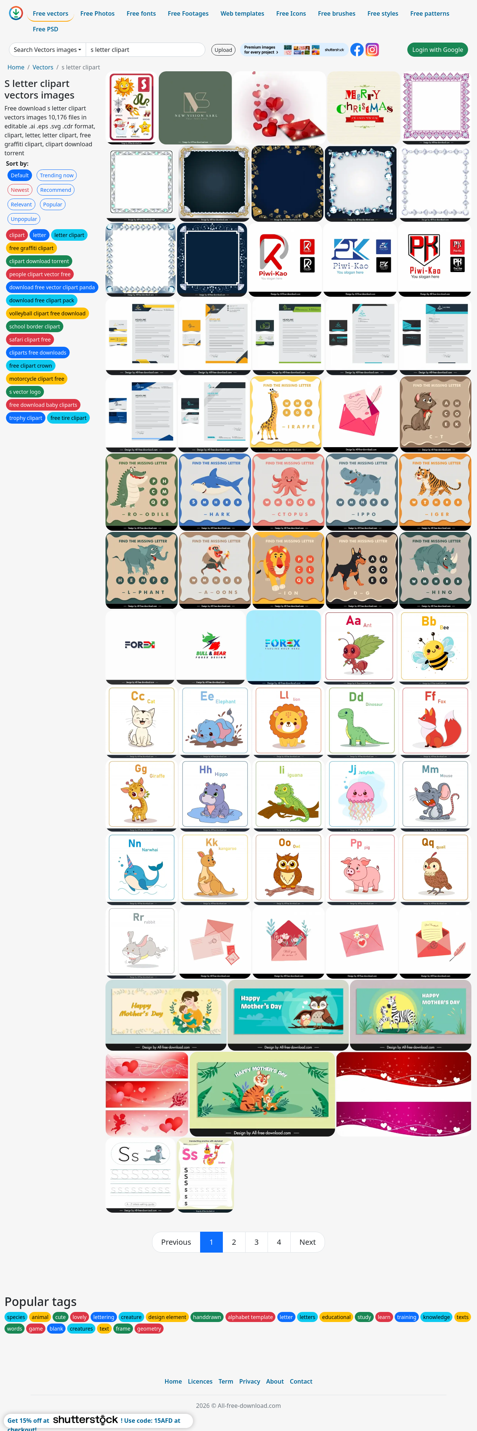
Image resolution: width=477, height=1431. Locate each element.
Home (16, 67)
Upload (223, 49)
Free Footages (188, 13)
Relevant (21, 204)
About (275, 1381)
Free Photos (97, 13)
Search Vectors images (45, 50)
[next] (307, 1242)
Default (20, 175)
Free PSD (45, 29)
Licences (200, 1381)
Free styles (382, 13)
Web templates (242, 13)
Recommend (55, 189)
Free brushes (337, 13)
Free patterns (429, 13)
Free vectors (50, 13)
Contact (301, 1381)
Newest (20, 189)
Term (225, 1381)
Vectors (42, 67)
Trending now (56, 175)
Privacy (249, 1381)
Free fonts (141, 13)
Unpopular (24, 218)
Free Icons (291, 13)
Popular (52, 204)
